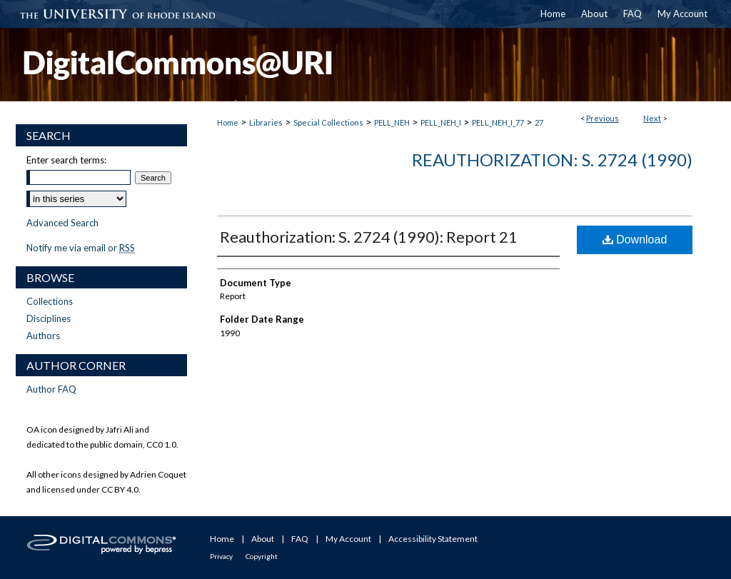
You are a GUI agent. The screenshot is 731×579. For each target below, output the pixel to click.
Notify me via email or (80, 247)
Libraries (266, 122)
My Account (348, 538)
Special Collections (328, 122)
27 (539, 122)
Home (227, 122)
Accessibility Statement (433, 538)
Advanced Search (62, 222)
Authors (43, 335)
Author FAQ (51, 389)
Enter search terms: (66, 160)
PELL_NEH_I (440, 122)
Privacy (221, 556)
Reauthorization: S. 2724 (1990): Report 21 (369, 236)
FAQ (299, 538)
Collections (49, 301)
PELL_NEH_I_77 (498, 122)
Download (635, 239)
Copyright (262, 556)
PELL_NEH (392, 122)
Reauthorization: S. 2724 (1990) (552, 159)
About (262, 538)
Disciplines (48, 318)
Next (652, 118)
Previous (602, 118)
